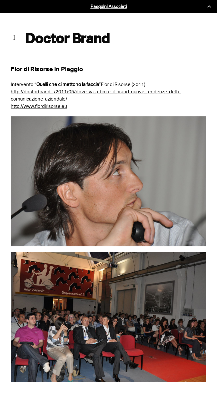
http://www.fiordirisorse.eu (39, 106)
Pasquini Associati (109, 6)
